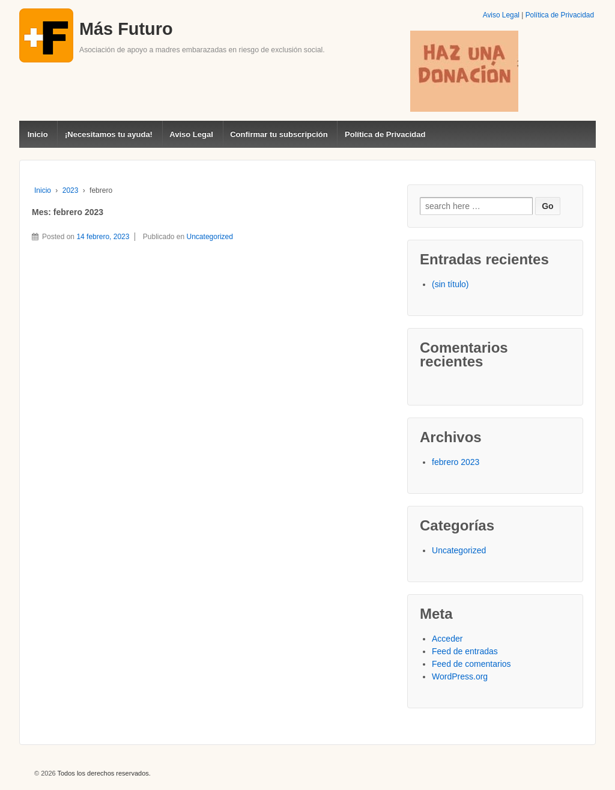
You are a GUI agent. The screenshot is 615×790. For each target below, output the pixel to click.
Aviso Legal (501, 15)
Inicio (38, 134)
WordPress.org (460, 676)
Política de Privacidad (560, 15)
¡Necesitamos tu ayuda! (109, 134)
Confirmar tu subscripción (279, 134)
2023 (70, 190)
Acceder (447, 638)
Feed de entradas (465, 651)
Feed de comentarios (471, 664)
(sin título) (450, 284)
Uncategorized (210, 236)
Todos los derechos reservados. (103, 773)
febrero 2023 (455, 462)
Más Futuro (126, 28)
